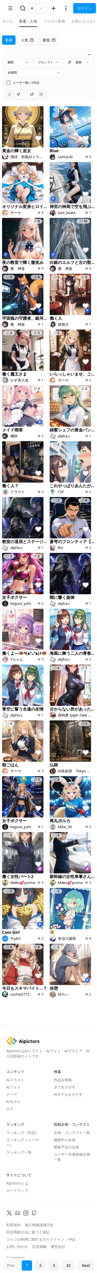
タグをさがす (65, 1087)
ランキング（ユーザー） (22, 1142)
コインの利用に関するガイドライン (35, 1239)
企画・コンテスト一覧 (72, 1132)
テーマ (11, 1094)
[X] (9, 1213)
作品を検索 (63, 1079)
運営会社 (58, 1246)
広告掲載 (39, 1246)
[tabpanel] (48, 524)
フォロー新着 (54, 21)
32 (68, 1265)
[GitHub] (34, 1213)
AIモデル (13, 1101)
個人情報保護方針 (39, 1224)
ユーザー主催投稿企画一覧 (72, 1157)
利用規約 (13, 1224)
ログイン (84, 8)
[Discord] (17, 1213)
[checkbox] (8, 83)
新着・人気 (28, 21)
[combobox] (18, 62)
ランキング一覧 (19, 1152)
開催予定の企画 (66, 1147)
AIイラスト (15, 1079)
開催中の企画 (65, 1139)
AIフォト (13, 1087)
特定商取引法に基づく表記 (28, 1232)
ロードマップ (17, 1190)
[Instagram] (26, 1213)
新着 (8, 39)
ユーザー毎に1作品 (26, 82)
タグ (9, 1108)
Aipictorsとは (17, 1183)
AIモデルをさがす (68, 1094)
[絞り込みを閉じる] (89, 54)
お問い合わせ (17, 1246)
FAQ (71, 1239)
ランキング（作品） (22, 1132)
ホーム (7, 21)
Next (86, 1265)
